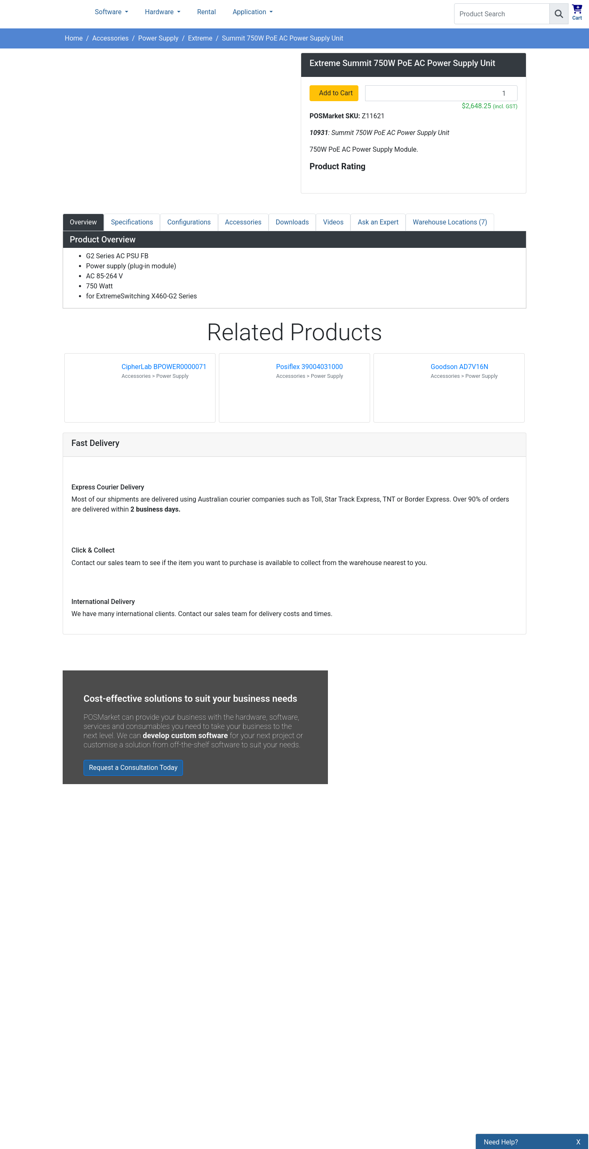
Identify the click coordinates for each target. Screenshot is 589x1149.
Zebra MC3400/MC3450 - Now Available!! (393, 848)
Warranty (195, 1110)
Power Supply (158, 38)
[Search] (559, 13)
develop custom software (185, 735)
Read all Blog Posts (334, 909)
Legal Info (196, 1068)
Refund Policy (202, 1039)
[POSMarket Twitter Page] (318, 1021)
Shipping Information (213, 1011)
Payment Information (213, 997)
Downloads (292, 222)
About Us (195, 982)
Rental (206, 12)
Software (109, 12)
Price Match (199, 1096)
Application (250, 12)
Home (74, 38)
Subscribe (416, 1001)
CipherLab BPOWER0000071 (164, 367)
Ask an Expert (378, 222)
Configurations (189, 222)
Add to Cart (336, 93)
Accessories (110, 38)
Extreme (200, 38)
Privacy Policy (202, 1025)
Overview (83, 222)
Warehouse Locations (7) (450, 222)
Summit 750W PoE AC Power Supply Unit (282, 38)
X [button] (578, 1096)
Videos (333, 222)
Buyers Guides (203, 1082)
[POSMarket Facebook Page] (305, 1021)
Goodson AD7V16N (459, 367)
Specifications (132, 222)
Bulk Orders (199, 1053)
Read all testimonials (99, 915)
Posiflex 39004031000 (309, 367)
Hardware (160, 12)
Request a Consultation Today (133, 768)
